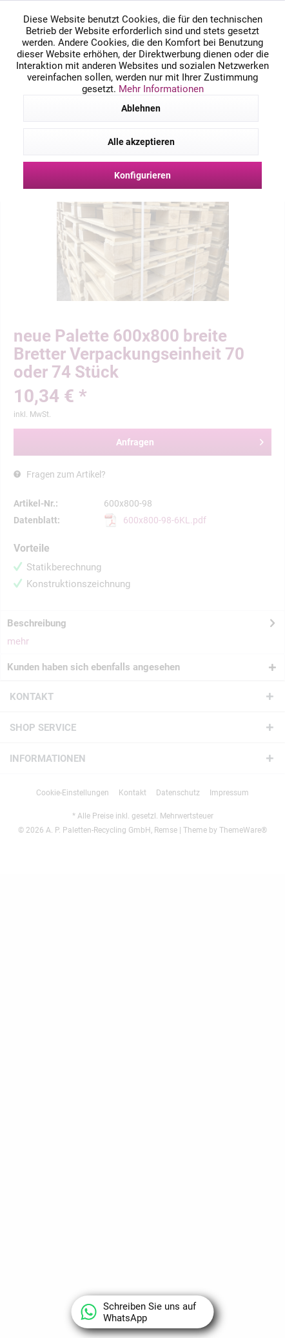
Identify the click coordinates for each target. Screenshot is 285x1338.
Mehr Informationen (161, 89)
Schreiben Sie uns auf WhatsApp (139, 1312)
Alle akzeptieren (141, 142)
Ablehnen (141, 108)
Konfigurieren (142, 175)
